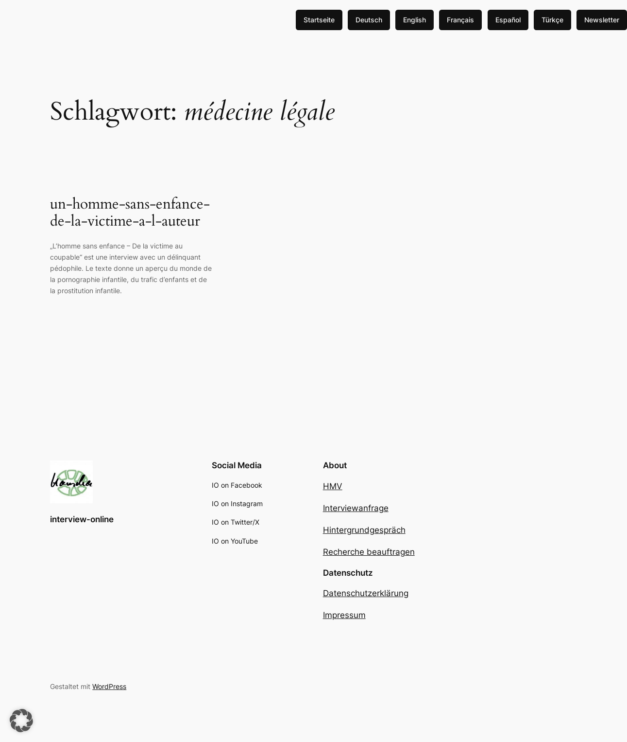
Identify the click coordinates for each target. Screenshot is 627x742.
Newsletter (601, 20)
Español (508, 20)
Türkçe (552, 20)
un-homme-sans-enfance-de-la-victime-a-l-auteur (130, 213)
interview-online (82, 519)
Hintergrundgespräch (364, 530)
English (414, 20)
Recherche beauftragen (369, 552)
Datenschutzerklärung (365, 593)
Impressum (344, 615)
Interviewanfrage (356, 508)
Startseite (319, 20)
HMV (332, 486)
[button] (21, 720)
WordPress (109, 686)
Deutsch (369, 20)
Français (460, 20)
